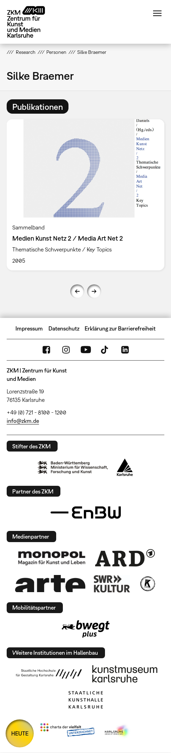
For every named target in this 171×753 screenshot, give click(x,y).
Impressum (29, 328)
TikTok (105, 349)
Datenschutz (63, 328)
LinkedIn (125, 349)
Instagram (66, 349)
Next (94, 291)
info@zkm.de (23, 421)
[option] (85, 194)
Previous (77, 291)
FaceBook (46, 349)
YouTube (86, 349)
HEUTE (19, 733)
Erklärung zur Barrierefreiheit (120, 328)
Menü (157, 13)
